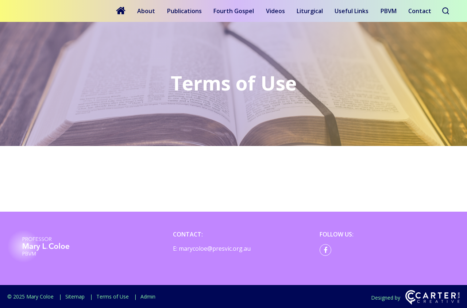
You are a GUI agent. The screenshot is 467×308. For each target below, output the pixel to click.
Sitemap (75, 296)
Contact (419, 11)
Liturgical (310, 11)
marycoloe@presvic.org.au (215, 249)
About (146, 11)
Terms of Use (112, 296)
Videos (275, 11)
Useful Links (351, 11)
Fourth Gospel (233, 11)
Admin (147, 296)
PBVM (389, 11)
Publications (184, 11)
